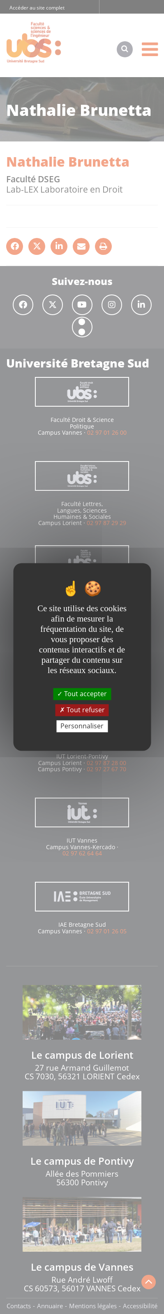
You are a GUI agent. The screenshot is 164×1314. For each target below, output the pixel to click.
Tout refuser (82, 709)
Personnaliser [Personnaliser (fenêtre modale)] (82, 725)
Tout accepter (82, 693)
